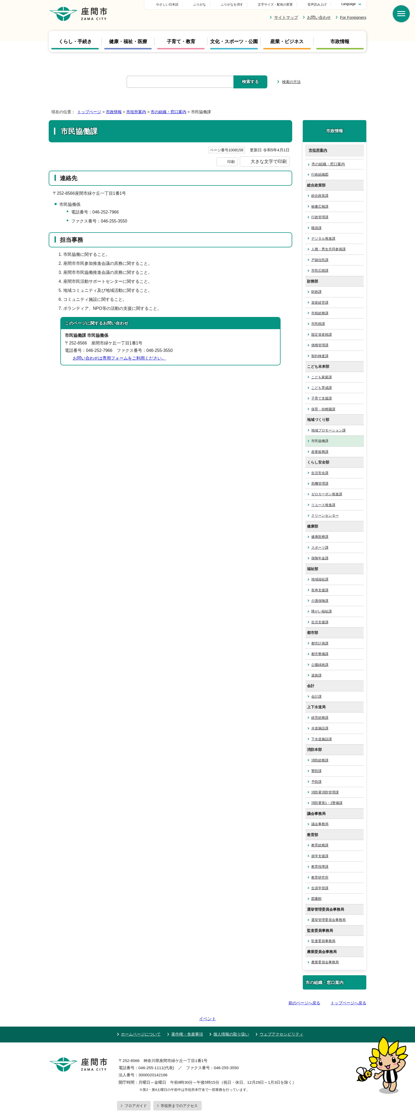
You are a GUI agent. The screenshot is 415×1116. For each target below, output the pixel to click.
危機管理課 (319, 484)
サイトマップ (286, 17)
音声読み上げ (317, 4)
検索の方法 (291, 82)
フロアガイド (136, 1090)
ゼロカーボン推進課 (326, 494)
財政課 (316, 292)
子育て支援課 (321, 398)
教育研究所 (319, 877)
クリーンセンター (325, 516)
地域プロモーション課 (328, 430)
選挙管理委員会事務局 (328, 920)
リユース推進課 (323, 505)
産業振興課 (319, 452)
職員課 (316, 228)
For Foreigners (353, 17)
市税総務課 (319, 313)
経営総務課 (319, 718)
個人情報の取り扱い (231, 1019)
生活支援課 (319, 622)
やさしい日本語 (204, 4)
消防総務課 (319, 760)
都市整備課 (319, 654)
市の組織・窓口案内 (168, 112)
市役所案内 (136, 112)
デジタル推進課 (323, 239)
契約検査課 (319, 356)
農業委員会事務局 (325, 962)
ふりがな (236, 4)
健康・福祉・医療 (128, 41)
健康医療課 (319, 537)
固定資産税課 (321, 335)
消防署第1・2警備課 (326, 803)
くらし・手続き (75, 41)
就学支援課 (319, 856)
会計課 (316, 696)
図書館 (316, 899)
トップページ (89, 112)
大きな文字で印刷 (269, 161)
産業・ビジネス (287, 41)
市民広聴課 (319, 271)
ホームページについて (141, 1019)
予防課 (316, 782)
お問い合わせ (319, 17)
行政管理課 (319, 217)
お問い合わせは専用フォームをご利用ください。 (119, 358)
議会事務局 (319, 824)
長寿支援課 (319, 590)
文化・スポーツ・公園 (234, 41)
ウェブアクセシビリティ (281, 1019)
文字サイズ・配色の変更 (275, 4)
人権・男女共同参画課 (328, 249)
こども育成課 (321, 388)
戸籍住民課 (319, 260)
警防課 (316, 771)
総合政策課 (319, 196)
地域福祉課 (319, 579)
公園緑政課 (319, 665)
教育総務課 (319, 845)
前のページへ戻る (304, 1003)
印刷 (231, 162)
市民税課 (318, 324)
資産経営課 (319, 303)
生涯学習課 (319, 888)
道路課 (316, 675)
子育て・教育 (181, 41)
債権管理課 (319, 345)
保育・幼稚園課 (323, 409)
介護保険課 (319, 601)
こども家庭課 (321, 377)
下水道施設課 (321, 739)
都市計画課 (319, 643)
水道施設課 (319, 728)
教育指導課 (319, 867)
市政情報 (339, 41)
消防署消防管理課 (325, 792)
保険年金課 (319, 558)
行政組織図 (319, 174)
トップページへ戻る (348, 1003)
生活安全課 (319, 473)
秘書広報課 (319, 206)
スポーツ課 (319, 548)
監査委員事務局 (323, 941)
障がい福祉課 (321, 611)
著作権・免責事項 (187, 1019)
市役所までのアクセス (179, 1090)
